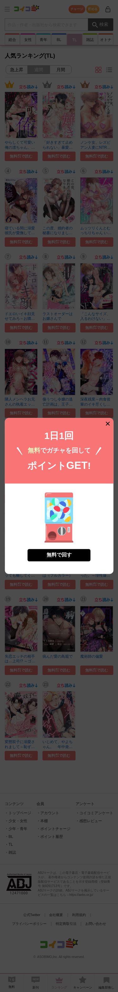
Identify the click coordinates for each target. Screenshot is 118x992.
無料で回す (59, 551)
